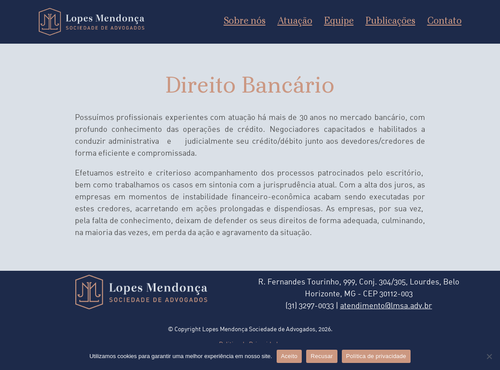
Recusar (322, 356)
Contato (444, 21)
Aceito (289, 356)
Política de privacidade (376, 356)
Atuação (295, 21)
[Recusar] (489, 356)
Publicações (390, 21)
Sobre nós (245, 21)
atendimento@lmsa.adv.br (386, 306)
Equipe (339, 21)
